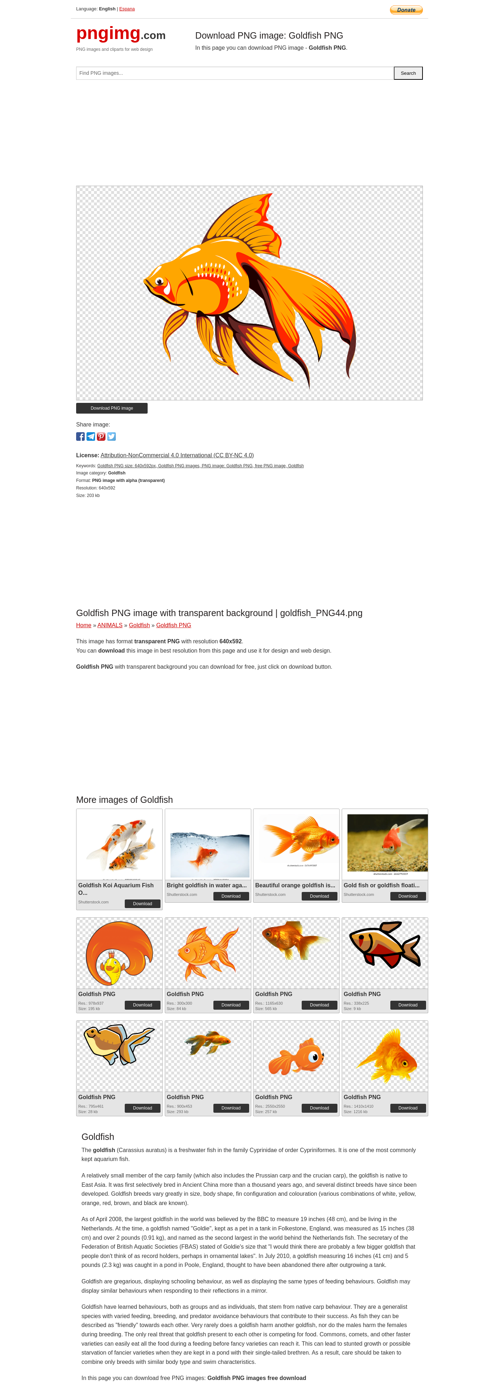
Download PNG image (112, 408)
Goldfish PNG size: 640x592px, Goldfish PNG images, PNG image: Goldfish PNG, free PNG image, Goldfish (200, 465)
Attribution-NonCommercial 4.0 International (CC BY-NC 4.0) (177, 455)
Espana (127, 8)
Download (142, 903)
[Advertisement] (249, 136)
